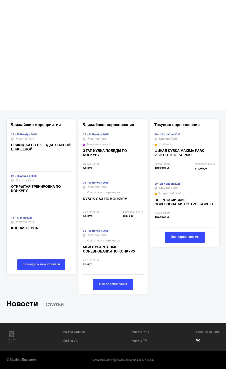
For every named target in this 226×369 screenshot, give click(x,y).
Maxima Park (140, 332)
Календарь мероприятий (41, 264)
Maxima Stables (74, 332)
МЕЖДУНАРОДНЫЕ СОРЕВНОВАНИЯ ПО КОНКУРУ (109, 249)
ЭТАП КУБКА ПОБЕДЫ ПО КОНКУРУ (105, 153)
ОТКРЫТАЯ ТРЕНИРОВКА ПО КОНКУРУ (36, 189)
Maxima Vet (70, 341)
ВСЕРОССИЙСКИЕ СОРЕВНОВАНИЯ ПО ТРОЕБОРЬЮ (184, 202)
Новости (22, 304)
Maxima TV (139, 341)
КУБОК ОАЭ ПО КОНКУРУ (105, 199)
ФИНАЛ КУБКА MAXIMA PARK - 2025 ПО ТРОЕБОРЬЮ (180, 153)
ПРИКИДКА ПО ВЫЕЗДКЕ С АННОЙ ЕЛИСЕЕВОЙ (41, 147)
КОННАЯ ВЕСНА (24, 228)
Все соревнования (113, 284)
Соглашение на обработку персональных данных (122, 360)
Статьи (55, 305)
